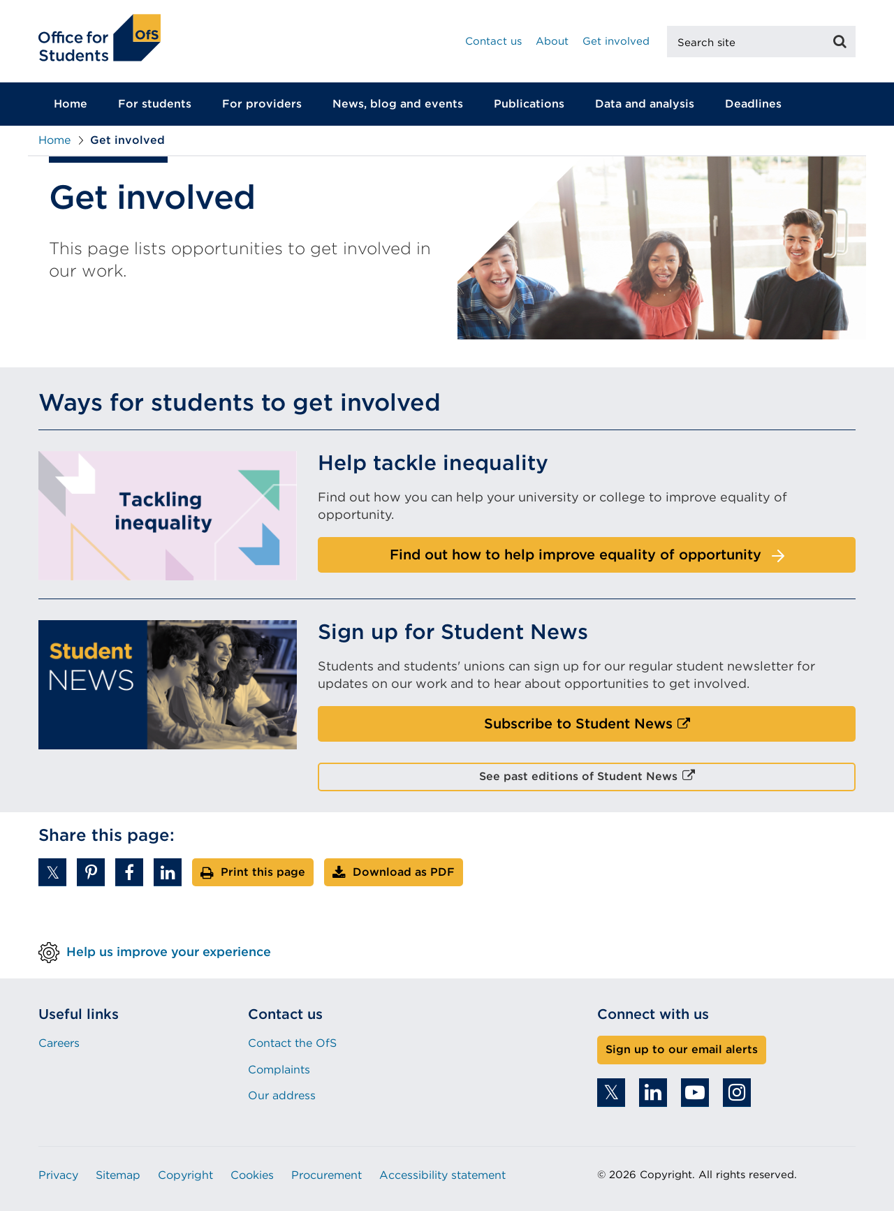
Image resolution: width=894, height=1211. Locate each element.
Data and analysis (644, 103)
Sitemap (118, 1175)
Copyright (185, 1175)
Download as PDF (404, 872)
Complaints (279, 1069)
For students (154, 103)
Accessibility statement (442, 1175)
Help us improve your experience (168, 951)
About (552, 41)
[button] (52, 872)
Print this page (263, 872)
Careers (59, 1043)
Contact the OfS (292, 1043)
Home (70, 103)
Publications (529, 103)
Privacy (58, 1175)
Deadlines (753, 103)
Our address (282, 1095)
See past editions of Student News (603, 779)
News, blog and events (397, 103)
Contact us (493, 41)
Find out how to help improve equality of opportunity (575, 554)
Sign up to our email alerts (682, 1049)
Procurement (326, 1175)
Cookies (252, 1175)
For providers (262, 103)
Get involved (616, 41)
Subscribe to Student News (608, 728)
